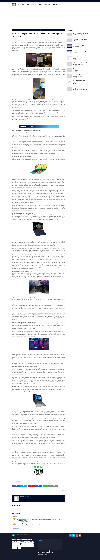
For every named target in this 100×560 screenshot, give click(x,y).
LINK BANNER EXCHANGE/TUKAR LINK (80, 40)
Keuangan (20, 539)
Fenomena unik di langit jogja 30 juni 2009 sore (80, 46)
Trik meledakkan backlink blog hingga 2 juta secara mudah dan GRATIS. (80, 82)
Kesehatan (15, 539)
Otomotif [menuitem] (39, 4)
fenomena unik (22, 541)
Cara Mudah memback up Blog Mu (80, 51)
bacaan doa (29, 539)
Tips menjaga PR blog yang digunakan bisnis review (78, 75)
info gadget (18, 481)
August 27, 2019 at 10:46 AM (22, 525)
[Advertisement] (50, 18)
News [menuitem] (23, 4)
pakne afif (15, 39)
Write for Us (36, 1)
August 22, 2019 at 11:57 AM (22, 521)
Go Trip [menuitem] (49, 4)
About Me (17, 1)
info (16, 30)
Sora (17, 557)
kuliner (22, 543)
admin (40, 554)
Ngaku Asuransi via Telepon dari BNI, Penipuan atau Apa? (80, 63)
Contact (21, 1)
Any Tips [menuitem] (55, 4)
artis (24, 539)
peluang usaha (15, 545)
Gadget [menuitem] (27, 4)
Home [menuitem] (19, 4)
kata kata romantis (16, 543)
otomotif (32, 543)
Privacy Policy (26, 1)
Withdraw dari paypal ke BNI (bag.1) (79, 57)
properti (21, 545)
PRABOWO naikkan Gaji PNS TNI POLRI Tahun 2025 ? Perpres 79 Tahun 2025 (49, 551)
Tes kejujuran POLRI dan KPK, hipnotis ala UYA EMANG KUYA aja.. (80, 88)
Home (13, 1)
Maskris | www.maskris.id (22, 518)
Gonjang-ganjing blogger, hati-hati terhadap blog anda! (80, 34)
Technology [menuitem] (33, 4)
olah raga (27, 543)
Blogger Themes (28, 557)
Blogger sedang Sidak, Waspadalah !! (77, 69)
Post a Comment (16, 528)
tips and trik (32, 545)
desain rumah (15, 541)
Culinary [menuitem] (45, 4)
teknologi (26, 545)
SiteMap (31, 1)
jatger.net (56, 71)
